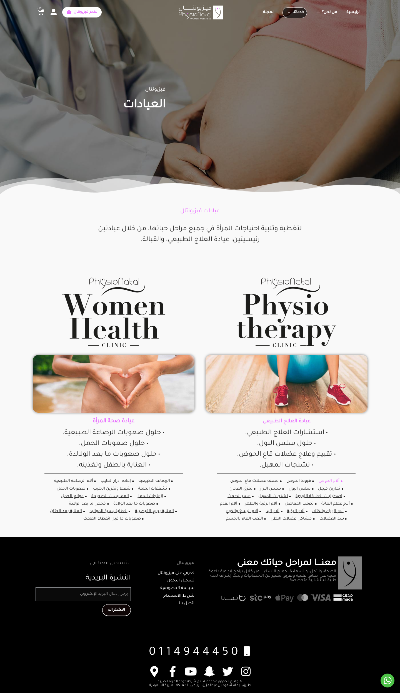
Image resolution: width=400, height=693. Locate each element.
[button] (82, 12)
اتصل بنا (186, 603)
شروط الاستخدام (178, 596)
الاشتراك (116, 609)
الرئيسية (353, 12)
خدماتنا (298, 12)
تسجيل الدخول (180, 581)
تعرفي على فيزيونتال (176, 573)
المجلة (268, 12)
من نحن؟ (329, 12)
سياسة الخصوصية (177, 588)
